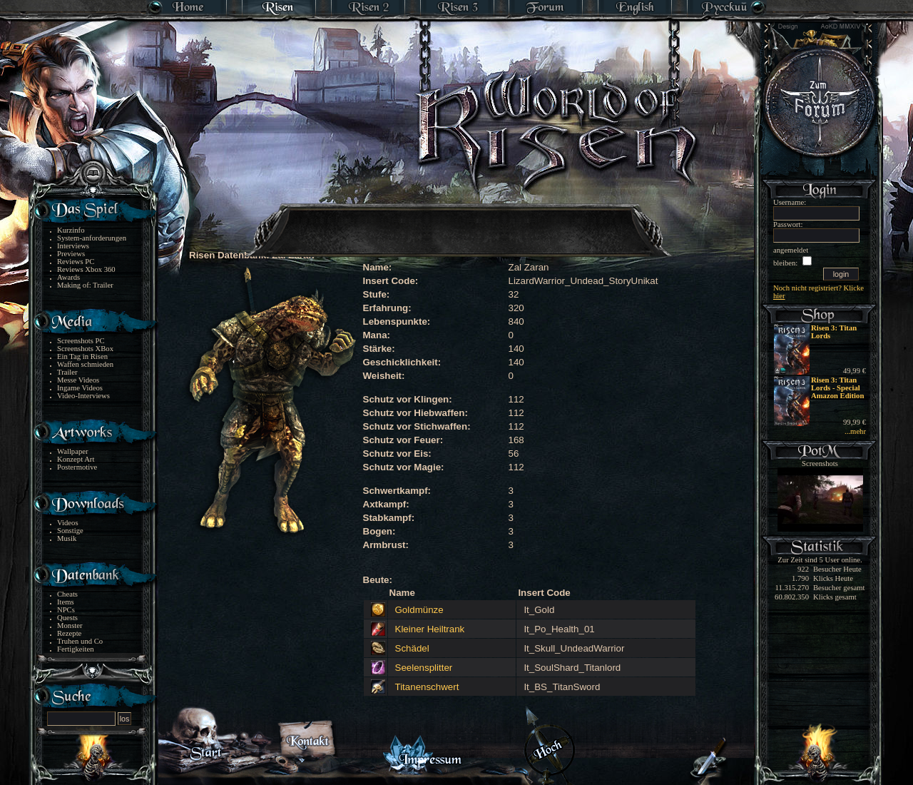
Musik (66, 538)
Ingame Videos (80, 388)
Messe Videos (78, 380)
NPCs (66, 610)
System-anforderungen (91, 238)
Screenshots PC (81, 341)
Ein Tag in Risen (82, 356)
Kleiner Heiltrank (430, 629)
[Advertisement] (457, 221)
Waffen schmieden (85, 364)
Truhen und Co (80, 641)
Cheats (67, 594)
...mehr (855, 431)
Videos (67, 523)
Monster (70, 625)
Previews (71, 254)
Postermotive (77, 467)
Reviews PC (75, 261)
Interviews (73, 246)
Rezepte (69, 633)
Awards (68, 277)
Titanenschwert (427, 687)
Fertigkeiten (75, 649)
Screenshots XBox (85, 349)
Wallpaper (72, 451)
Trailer (67, 372)
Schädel (412, 648)
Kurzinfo (70, 230)
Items (65, 602)
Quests (67, 618)
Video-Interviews (83, 396)
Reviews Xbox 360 (86, 269)
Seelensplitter (424, 667)
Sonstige (70, 531)
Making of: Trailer (85, 285)
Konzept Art (75, 459)
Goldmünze (419, 609)
